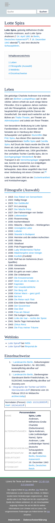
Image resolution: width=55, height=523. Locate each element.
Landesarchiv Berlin (23, 362)
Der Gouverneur (22, 305)
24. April (21, 36)
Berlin (36, 36)
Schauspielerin (11, 45)
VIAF (7, 405)
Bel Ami (18, 296)
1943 (6, 42)
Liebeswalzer (20, 215)
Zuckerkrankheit (42, 177)
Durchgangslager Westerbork (18, 157)
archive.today (18, 396)
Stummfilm (37, 135)
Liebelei (18, 231)
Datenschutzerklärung (35, 519)
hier (26, 490)
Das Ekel (18, 309)
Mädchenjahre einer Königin (28, 253)
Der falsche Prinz (22, 209)
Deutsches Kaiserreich (15, 39)
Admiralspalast (11, 120)
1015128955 (39, 402)
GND (29, 402)
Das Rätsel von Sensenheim (28, 197)
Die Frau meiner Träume (26, 327)
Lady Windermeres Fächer (27, 249)
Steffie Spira (29, 141)
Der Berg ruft (20, 290)
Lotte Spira (13, 343)
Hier (37, 490)
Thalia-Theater (22, 117)
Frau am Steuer (22, 312)
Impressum (14, 519)
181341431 (16, 405)
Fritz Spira (9, 138)
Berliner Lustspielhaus (25, 98)
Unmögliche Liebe (23, 228)
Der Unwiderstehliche (24, 287)
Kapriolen (19, 284)
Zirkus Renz (20, 324)
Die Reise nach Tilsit (24, 299)
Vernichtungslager (29, 160)
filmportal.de (31, 346)
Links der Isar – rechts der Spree (30, 318)
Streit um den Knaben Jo (26, 281)
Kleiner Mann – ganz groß (27, 293)
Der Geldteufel (21, 203)
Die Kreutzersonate (23, 278)
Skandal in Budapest (24, 234)
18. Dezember (39, 39)
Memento (35, 390)
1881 (28, 36)
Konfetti (18, 256)
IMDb (27, 343)
